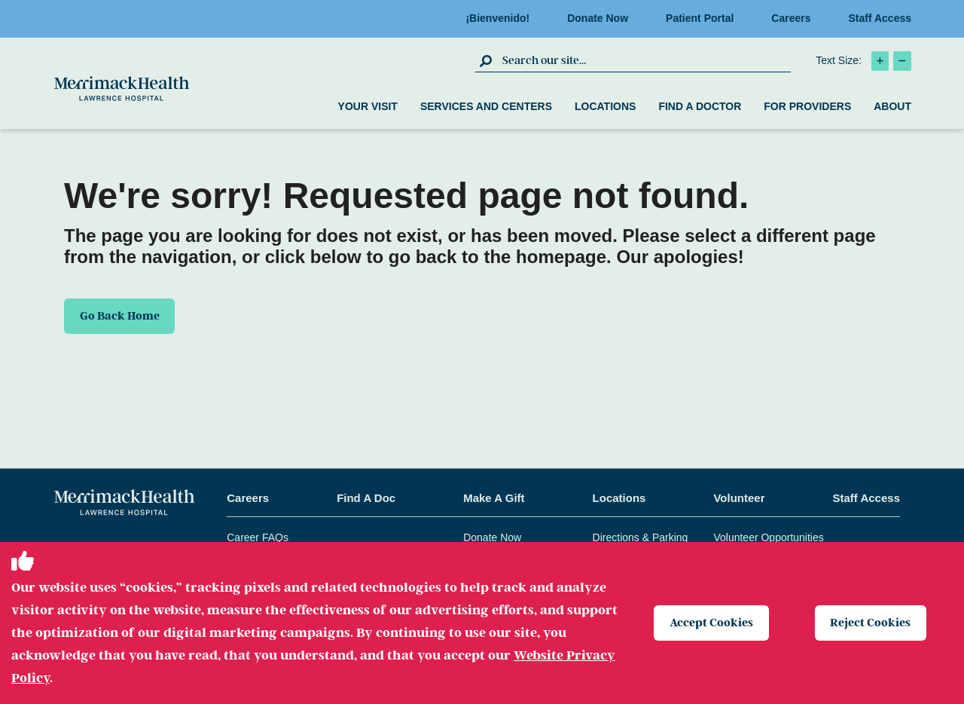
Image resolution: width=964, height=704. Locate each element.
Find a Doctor (699, 106)
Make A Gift (493, 497)
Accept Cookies (711, 622)
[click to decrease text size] (902, 61)
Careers (795, 18)
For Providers (807, 106)
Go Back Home (120, 316)
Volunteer (738, 497)
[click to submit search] (487, 60)
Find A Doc (366, 497)
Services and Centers (486, 106)
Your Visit (368, 106)
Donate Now (602, 18)
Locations (605, 106)
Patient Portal (704, 18)
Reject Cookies (871, 622)
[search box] (645, 60)
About (892, 106)
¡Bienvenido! (501, 18)
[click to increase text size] (880, 61)
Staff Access (879, 18)
